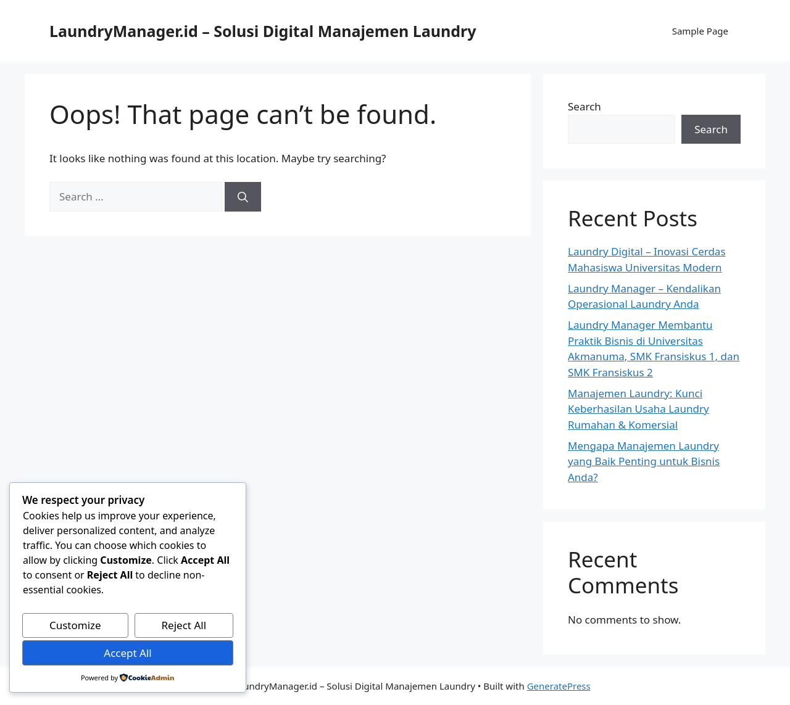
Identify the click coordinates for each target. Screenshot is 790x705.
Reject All (184, 625)
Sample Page (700, 31)
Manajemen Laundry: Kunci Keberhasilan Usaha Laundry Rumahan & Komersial (638, 409)
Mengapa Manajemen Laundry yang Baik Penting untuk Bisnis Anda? (644, 461)
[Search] (243, 197)
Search (584, 106)
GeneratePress (559, 686)
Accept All (127, 653)
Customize (75, 625)
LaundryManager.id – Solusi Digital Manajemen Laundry (262, 30)
